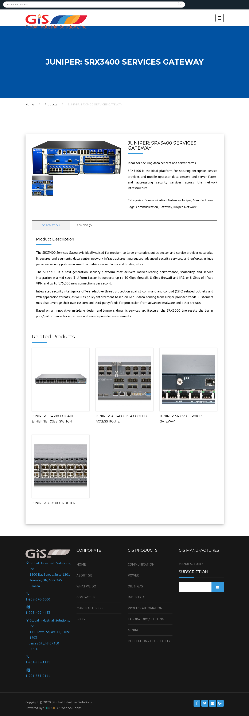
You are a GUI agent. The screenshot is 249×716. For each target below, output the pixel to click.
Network (190, 207)
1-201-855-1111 (38, 662)
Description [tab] (51, 225)
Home (81, 564)
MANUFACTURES (191, 564)
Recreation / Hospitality (149, 641)
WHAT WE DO (86, 586)
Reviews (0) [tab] (85, 225)
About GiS (85, 575)
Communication (156, 200)
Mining (133, 630)
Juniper (186, 200)
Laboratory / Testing (146, 619)
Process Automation (145, 608)
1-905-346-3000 (38, 599)
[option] (76, 158)
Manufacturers (203, 200)
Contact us (86, 597)
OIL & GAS (135, 586)
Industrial (137, 597)
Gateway (174, 200)
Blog (81, 619)
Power (133, 575)
